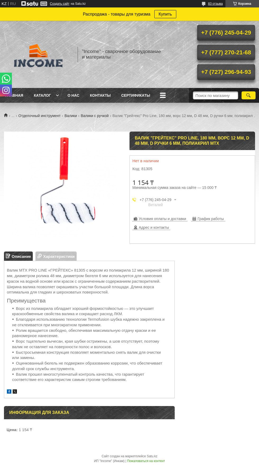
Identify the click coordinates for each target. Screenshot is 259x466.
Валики (70, 116)
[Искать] (249, 95)
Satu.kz (152, 456)
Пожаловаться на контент (146, 461)
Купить (165, 14)
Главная (14, 95)
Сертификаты (135, 95)
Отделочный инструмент (39, 116)
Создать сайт (60, 4)
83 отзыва (215, 4)
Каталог (42, 95)
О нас (73, 95)
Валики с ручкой (95, 116)
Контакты (100, 95)
